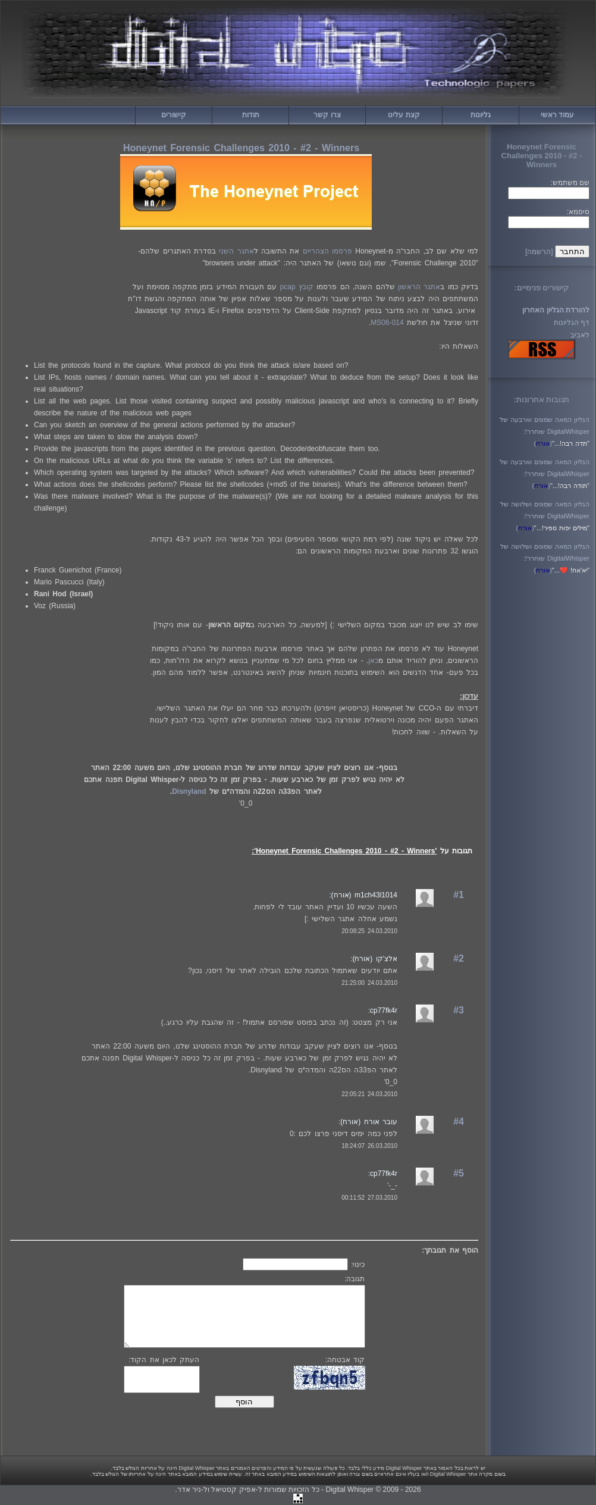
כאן (373, 660)
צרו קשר (326, 115)
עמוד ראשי (557, 115)
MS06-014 (387, 322)
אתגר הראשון (419, 287)
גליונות (480, 115)
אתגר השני (236, 251)
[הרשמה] (539, 252)
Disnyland (189, 791)
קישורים (173, 115)
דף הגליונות (571, 322)
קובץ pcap (296, 287)
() (543, 443)
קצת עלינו (403, 115)
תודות (250, 115)
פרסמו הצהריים (327, 251)
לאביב (579, 335)
